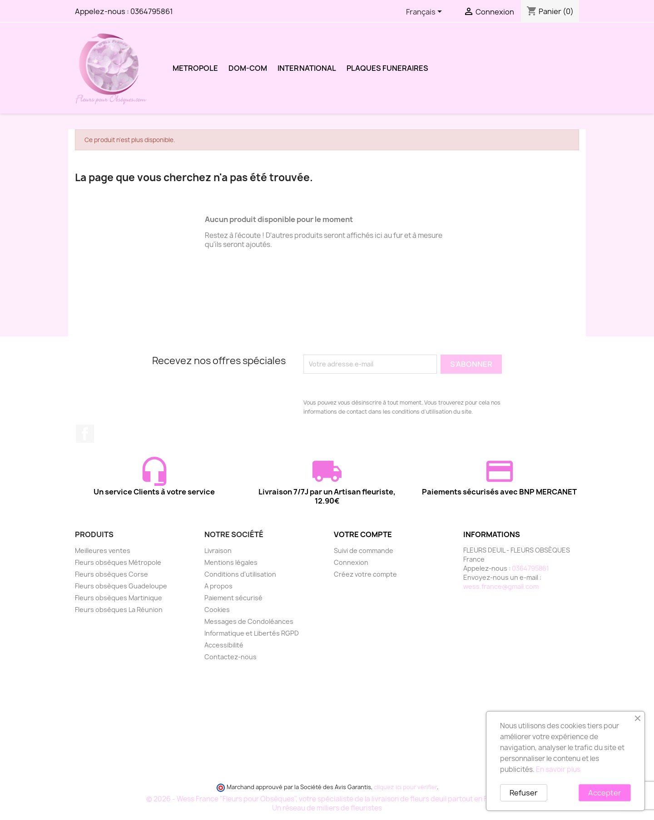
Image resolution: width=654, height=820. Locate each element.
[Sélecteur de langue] (425, 12)
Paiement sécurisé (233, 597)
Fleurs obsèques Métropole (118, 562)
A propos (218, 586)
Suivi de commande (363, 550)
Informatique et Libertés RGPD (251, 633)
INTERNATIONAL (306, 68)
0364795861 (151, 11)
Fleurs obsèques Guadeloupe (121, 586)
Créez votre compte (365, 574)
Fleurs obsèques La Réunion (119, 609)
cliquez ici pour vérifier (405, 787)
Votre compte (363, 534)
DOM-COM (247, 68)
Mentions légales (231, 562)
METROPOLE (195, 68)
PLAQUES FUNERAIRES (387, 68)
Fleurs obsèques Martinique (118, 597)
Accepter (604, 793)
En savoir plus (558, 769)
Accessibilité (223, 645)
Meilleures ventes (102, 550)
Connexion (351, 562)
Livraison (218, 550)
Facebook (85, 434)
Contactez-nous (230, 656)
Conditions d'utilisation (240, 574)
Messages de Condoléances (248, 621)
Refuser (524, 793)
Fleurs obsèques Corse (111, 574)
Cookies (217, 609)
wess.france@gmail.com (501, 586)
